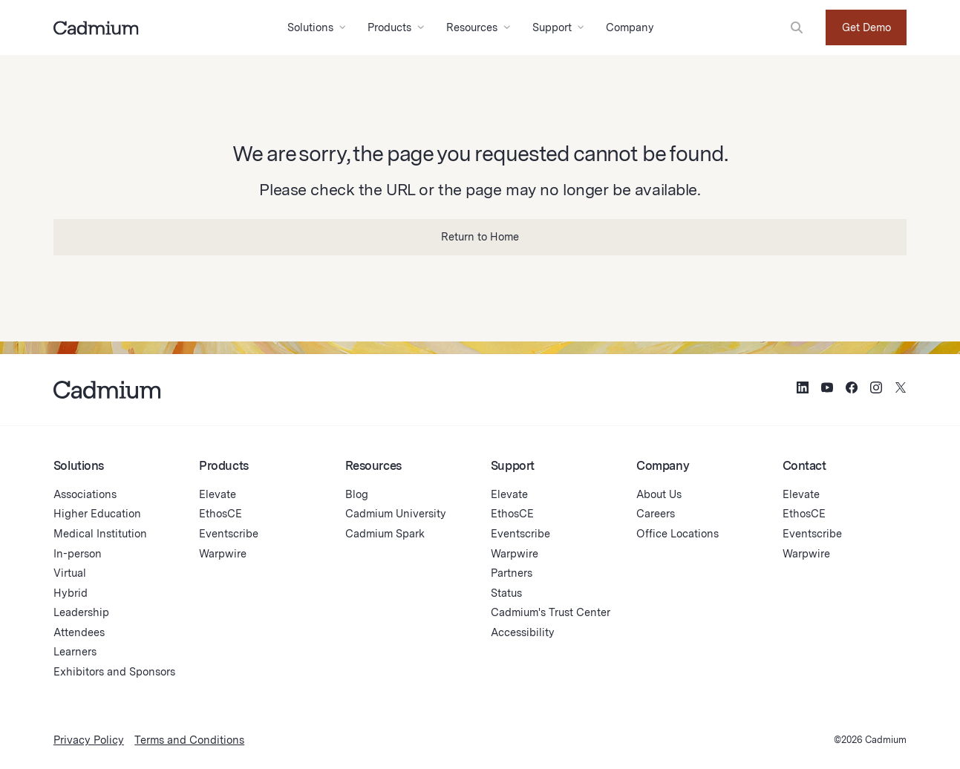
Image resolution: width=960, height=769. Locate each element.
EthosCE (220, 513)
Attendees (79, 632)
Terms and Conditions (189, 739)
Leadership (81, 612)
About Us (659, 494)
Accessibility (523, 632)
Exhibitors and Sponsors (114, 671)
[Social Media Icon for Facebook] (852, 389)
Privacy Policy (88, 739)
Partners (511, 572)
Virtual (69, 572)
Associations (85, 494)
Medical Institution (100, 533)
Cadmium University (395, 513)
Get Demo (866, 27)
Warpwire (222, 553)
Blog (356, 494)
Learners (75, 651)
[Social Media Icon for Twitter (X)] (901, 389)
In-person (77, 553)
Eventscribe (228, 533)
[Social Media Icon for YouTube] (827, 389)
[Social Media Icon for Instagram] (876, 389)
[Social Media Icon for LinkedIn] (803, 389)
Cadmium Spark (385, 533)
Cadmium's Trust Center (550, 612)
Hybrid (70, 592)
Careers (655, 513)
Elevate (217, 494)
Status (506, 592)
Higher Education (97, 513)
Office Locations (677, 533)
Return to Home (480, 236)
